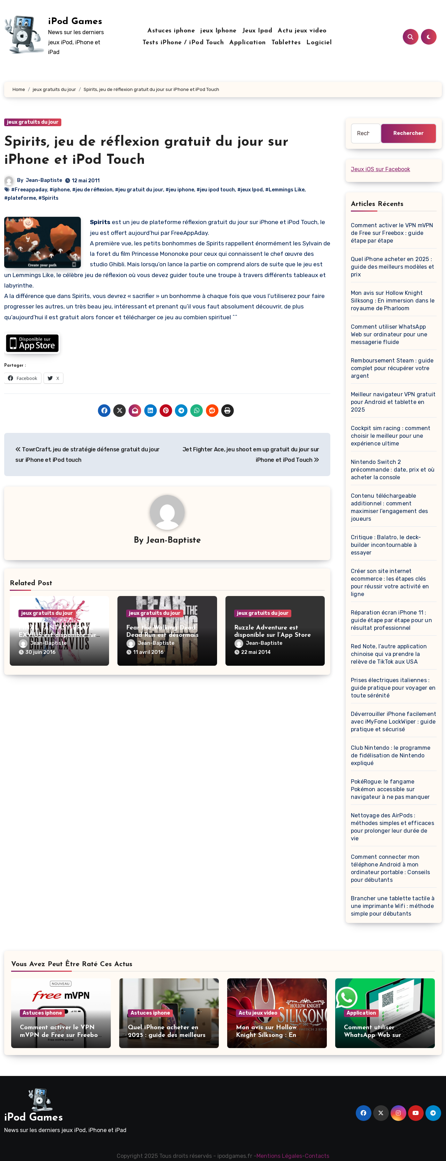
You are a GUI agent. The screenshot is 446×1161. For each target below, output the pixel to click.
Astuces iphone (171, 31)
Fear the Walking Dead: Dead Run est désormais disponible (162, 635)
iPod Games (75, 21)
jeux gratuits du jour (33, 122)
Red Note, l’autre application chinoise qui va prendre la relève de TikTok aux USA (389, 654)
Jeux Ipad (257, 31)
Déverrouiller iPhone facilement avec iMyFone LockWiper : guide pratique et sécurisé (393, 722)
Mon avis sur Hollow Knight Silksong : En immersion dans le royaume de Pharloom (393, 301)
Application (247, 42)
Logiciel (319, 42)
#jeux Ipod (250, 190)
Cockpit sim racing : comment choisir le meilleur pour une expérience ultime (391, 436)
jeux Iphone (218, 31)
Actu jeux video (302, 31)
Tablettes (286, 42)
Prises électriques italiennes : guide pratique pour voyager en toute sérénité (393, 688)
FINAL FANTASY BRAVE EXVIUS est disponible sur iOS (57, 635)
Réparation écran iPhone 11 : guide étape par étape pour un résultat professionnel (391, 620)
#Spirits (48, 198)
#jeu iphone (180, 190)
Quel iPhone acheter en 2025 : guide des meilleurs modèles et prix (392, 267)
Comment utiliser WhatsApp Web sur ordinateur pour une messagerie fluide (389, 334)
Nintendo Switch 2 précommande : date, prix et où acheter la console (393, 470)
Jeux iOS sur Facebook (380, 169)
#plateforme (20, 198)
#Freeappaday (29, 190)
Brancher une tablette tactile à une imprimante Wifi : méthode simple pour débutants (393, 906)
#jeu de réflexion (92, 190)
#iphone (59, 190)
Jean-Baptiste (44, 180)
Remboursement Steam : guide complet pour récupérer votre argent (392, 368)
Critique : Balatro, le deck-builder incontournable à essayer (386, 545)
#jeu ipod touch (216, 190)
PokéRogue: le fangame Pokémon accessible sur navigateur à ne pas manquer (390, 789)
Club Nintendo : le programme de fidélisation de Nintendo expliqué (391, 755)
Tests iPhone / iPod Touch (183, 42)
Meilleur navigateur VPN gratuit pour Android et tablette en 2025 (393, 402)
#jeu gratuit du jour (139, 190)
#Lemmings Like (285, 190)
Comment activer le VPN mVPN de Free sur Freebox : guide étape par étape (392, 233)
